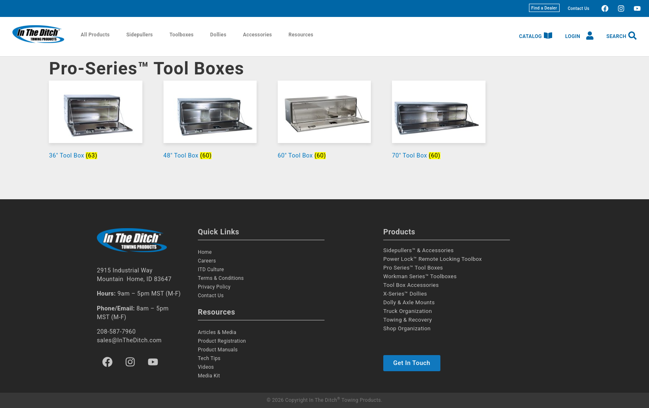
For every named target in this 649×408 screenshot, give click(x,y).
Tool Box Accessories (411, 285)
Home (205, 252)
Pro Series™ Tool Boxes (413, 268)
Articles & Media (217, 332)
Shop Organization (407, 328)
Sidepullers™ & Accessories (418, 250)
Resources (300, 35)
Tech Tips (209, 358)
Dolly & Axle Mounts (409, 302)
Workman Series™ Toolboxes (420, 276)
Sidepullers (139, 35)
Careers (207, 261)
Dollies (218, 35)
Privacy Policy (214, 287)
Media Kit (209, 376)
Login (572, 36)
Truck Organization (407, 311)
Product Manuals (218, 350)
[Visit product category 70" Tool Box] (439, 122)
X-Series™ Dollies (405, 294)
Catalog (530, 36)
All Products (95, 35)
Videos (206, 367)
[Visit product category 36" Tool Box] (95, 122)
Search (616, 36)
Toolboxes (181, 35)
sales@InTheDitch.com (129, 340)
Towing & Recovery (407, 320)
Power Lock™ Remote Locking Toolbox (432, 259)
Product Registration (222, 341)
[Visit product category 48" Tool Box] (210, 122)
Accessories (257, 35)
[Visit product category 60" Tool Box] (324, 122)
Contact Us (578, 8)
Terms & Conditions (221, 278)
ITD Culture (211, 269)
